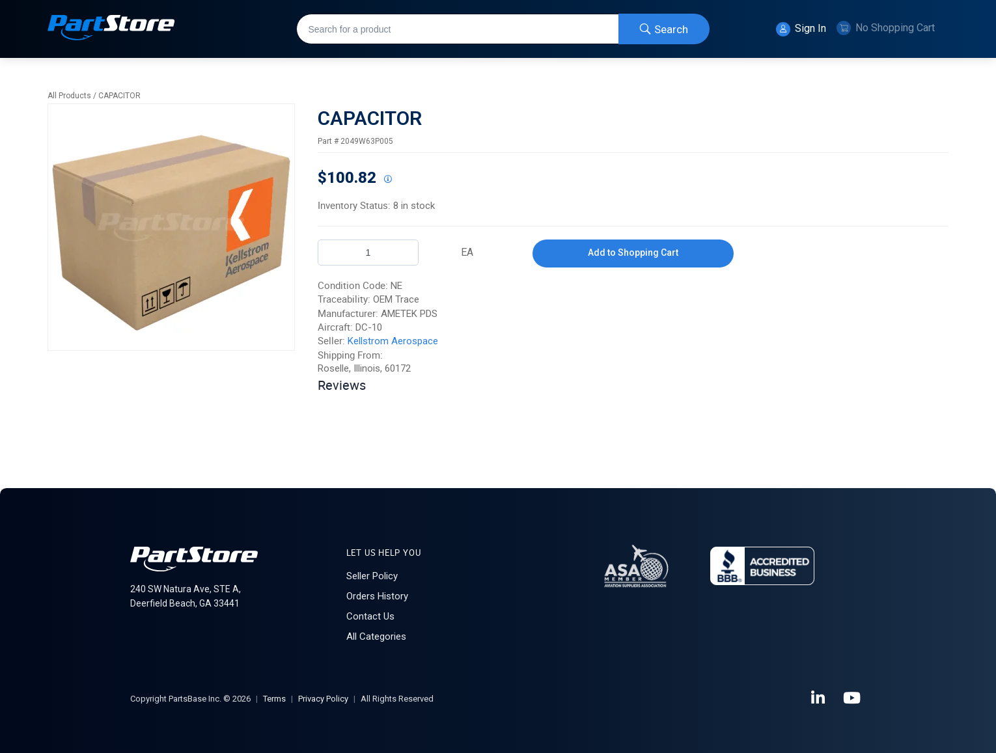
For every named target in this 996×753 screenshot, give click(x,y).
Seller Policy (372, 576)
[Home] (111, 29)
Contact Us (370, 616)
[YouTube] (853, 698)
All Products (69, 95)
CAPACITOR (119, 95)
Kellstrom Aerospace (393, 341)
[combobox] (503, 29)
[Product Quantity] (368, 253)
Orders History (377, 596)
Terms (274, 699)
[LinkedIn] (819, 698)
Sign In (801, 29)
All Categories (376, 636)
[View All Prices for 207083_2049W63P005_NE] (387, 180)
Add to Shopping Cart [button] (633, 252)
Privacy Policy (323, 699)
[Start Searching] (664, 29)
